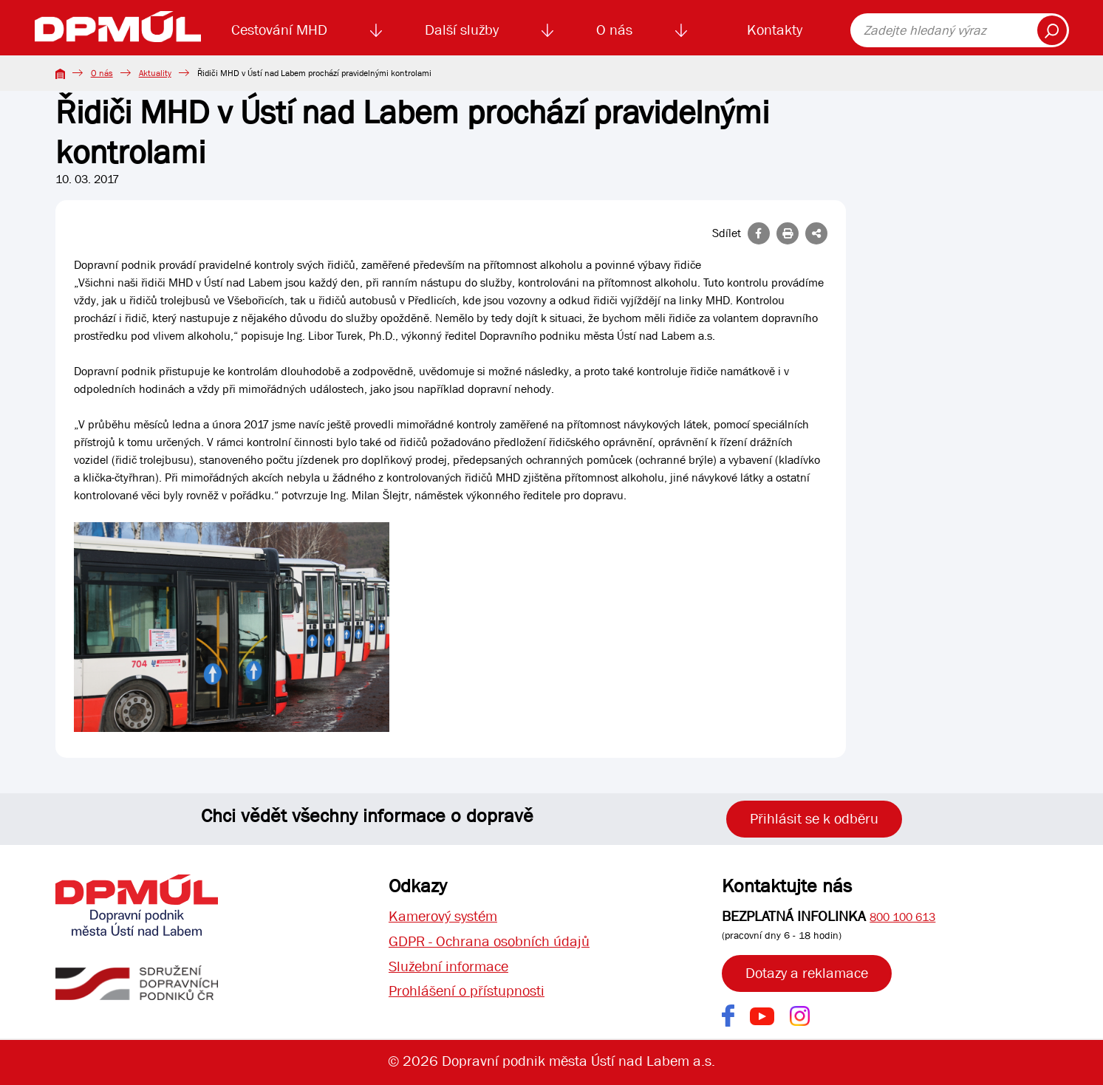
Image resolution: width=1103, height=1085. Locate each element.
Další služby (462, 30)
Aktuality (155, 73)
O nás (614, 30)
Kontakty (774, 30)
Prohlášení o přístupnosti (466, 991)
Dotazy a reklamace (806, 973)
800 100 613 (902, 917)
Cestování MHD (279, 30)
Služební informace (448, 966)
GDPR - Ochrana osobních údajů (489, 941)
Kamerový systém (443, 916)
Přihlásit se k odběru (814, 819)
